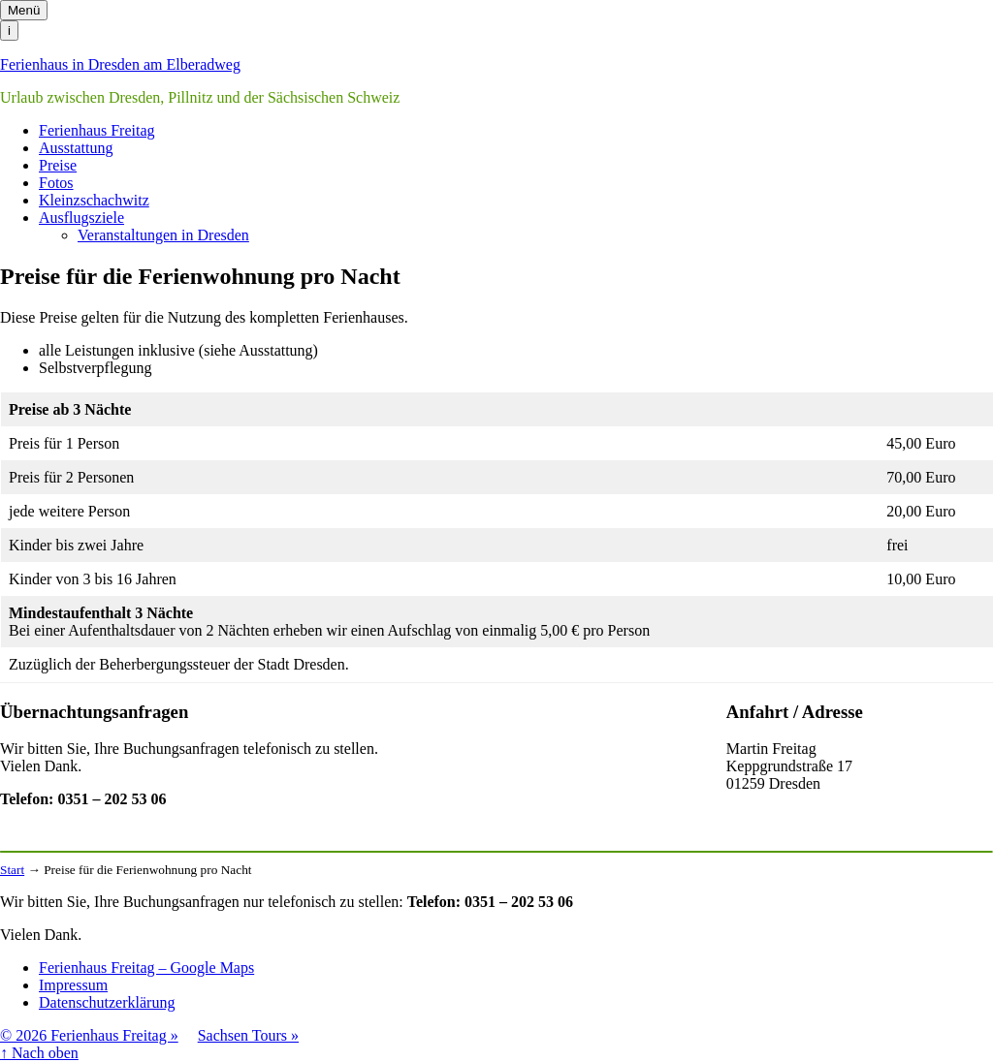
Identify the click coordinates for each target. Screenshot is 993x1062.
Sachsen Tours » (248, 1035)
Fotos (56, 182)
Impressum (73, 985)
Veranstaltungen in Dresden (163, 235)
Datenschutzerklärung (107, 1002)
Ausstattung (75, 148)
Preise (58, 165)
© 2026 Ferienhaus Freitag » (89, 1035)
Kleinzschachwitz (94, 200)
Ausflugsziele (81, 217)
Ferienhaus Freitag (97, 130)
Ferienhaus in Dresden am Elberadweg (120, 64)
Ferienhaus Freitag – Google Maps (146, 967)
